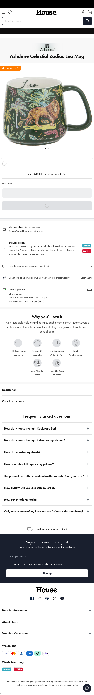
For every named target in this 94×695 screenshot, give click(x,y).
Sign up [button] (47, 573)
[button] (47, 205)
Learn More (86, 277)
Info (90, 265)
